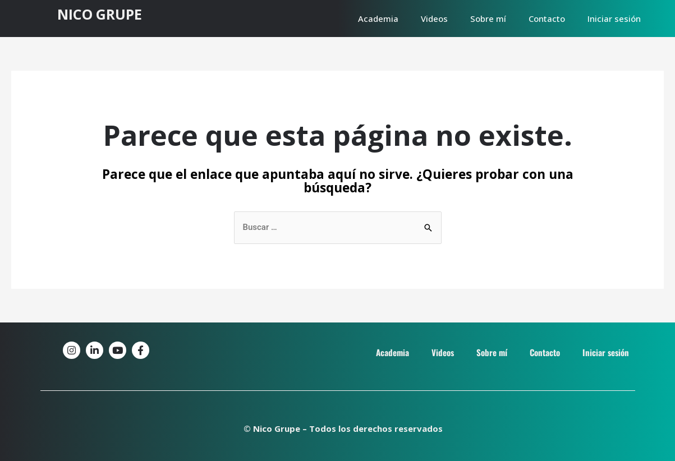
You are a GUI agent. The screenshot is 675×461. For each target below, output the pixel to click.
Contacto (547, 18)
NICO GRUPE (100, 14)
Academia (378, 18)
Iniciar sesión (614, 18)
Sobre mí (488, 18)
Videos (434, 18)
